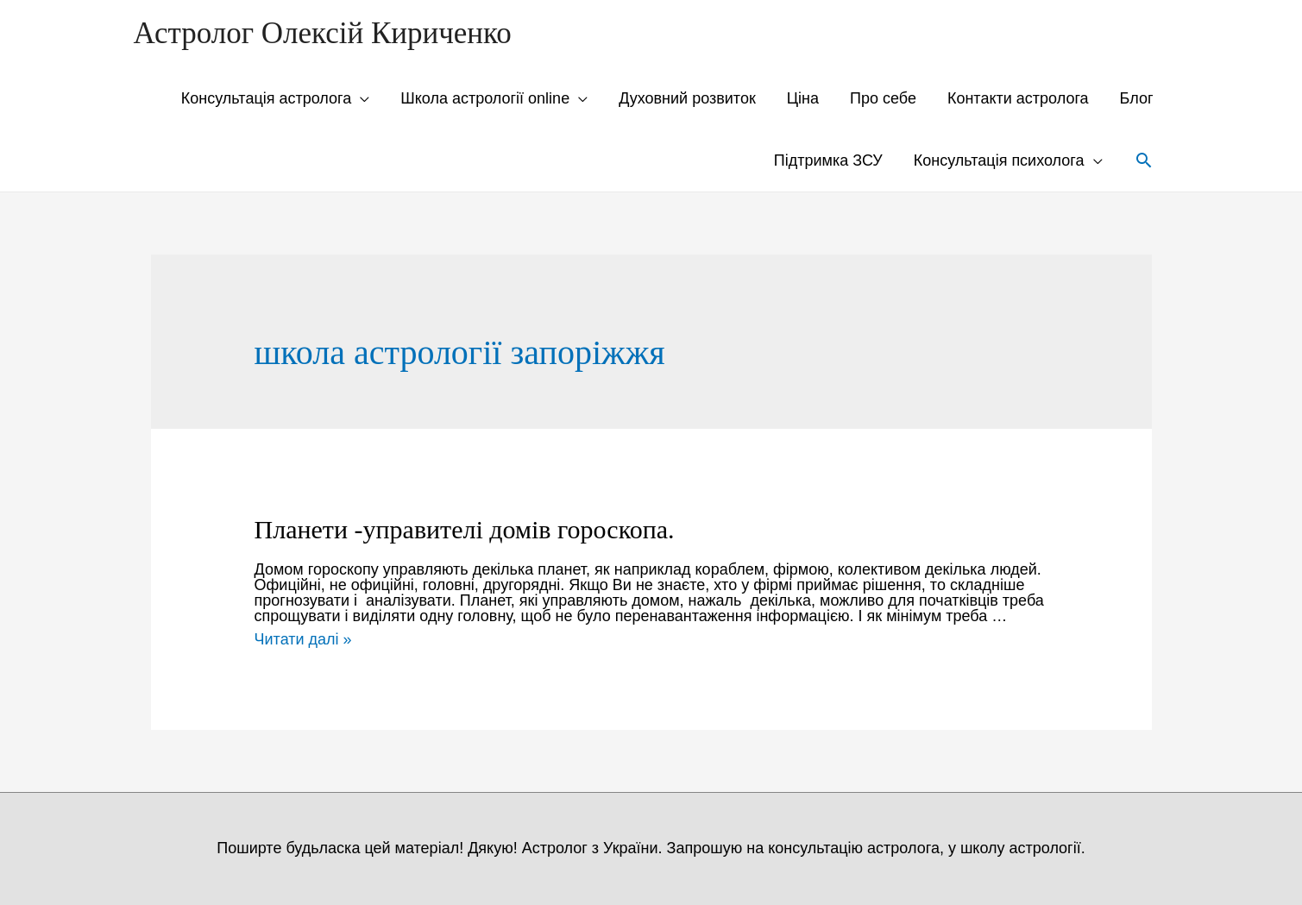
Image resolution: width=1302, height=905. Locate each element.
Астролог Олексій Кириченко (323, 33)
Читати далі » (303, 639)
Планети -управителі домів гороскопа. (465, 529)
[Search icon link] (1144, 160)
